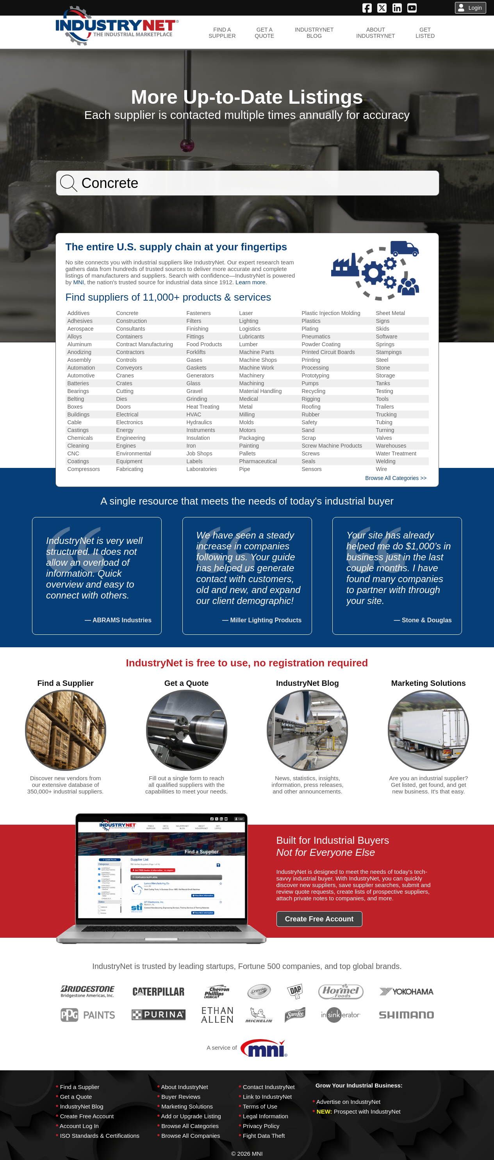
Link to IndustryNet (267, 1096)
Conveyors (129, 368)
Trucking (386, 414)
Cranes (125, 375)
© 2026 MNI (246, 1153)
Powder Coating (321, 344)
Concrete (127, 313)
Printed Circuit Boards (328, 352)
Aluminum (80, 344)
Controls (126, 360)
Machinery (252, 375)
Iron (191, 446)
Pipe (244, 469)
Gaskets (197, 368)
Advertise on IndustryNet (348, 1101)
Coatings (78, 461)
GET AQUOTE (264, 33)
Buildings (79, 414)
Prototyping (316, 375)
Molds (246, 422)
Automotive (81, 375)
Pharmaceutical (258, 461)
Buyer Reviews (180, 1096)
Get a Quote (76, 1096)
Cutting (125, 391)
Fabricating (129, 469)
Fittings (195, 336)
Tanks (383, 383)
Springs (385, 344)
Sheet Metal (390, 313)
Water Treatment (396, 453)
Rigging (311, 399)
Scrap (309, 438)
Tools (382, 399)
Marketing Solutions (187, 1106)
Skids (382, 329)
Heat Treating (203, 407)
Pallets (247, 453)
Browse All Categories (190, 1126)
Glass (194, 383)
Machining (251, 383)
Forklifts (196, 352)
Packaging (252, 438)
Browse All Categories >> (395, 478)
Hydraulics (199, 422)
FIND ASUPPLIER (222, 33)
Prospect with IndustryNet (367, 1111)
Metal (246, 407)
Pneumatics (316, 336)
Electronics (129, 422)
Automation (81, 368)
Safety (309, 422)
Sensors (312, 469)
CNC (73, 453)
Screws (311, 453)
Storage (385, 375)
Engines (126, 446)
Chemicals (80, 438)
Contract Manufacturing (144, 344)
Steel (382, 360)
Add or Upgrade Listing (191, 1116)
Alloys (75, 336)
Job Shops (199, 453)
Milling (247, 414)
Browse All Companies (190, 1135)
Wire (381, 469)
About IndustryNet (184, 1087)
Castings (78, 430)
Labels (195, 461)
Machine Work (256, 368)
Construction (131, 321)
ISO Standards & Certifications (99, 1135)
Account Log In (79, 1126)
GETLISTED (425, 33)
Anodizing (80, 352)
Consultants (130, 329)
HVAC (194, 414)
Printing (311, 360)
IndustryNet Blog (81, 1106)
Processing (315, 368)
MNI (78, 282)
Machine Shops (258, 360)
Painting (249, 446)
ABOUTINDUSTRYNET (375, 33)
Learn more (250, 282)
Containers (129, 336)
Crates (124, 383)
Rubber (311, 414)
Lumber (248, 344)
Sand (308, 430)
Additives (79, 313)
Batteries (78, 383)
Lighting (249, 321)
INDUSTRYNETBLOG (314, 33)
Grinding (197, 399)
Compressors (84, 469)
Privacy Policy (261, 1126)
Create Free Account (87, 1116)
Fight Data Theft (264, 1135)
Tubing (384, 422)
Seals (309, 461)
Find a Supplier (80, 1087)
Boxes (75, 407)
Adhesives (80, 321)
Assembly (79, 360)
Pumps (310, 383)
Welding (386, 461)
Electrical (127, 414)
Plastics (311, 321)
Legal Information (265, 1116)
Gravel (195, 391)
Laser (246, 313)
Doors (123, 407)
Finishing (198, 329)
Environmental (134, 453)
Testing (384, 391)
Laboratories (202, 469)
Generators (200, 375)
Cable (75, 422)
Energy (125, 430)
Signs (383, 321)
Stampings (389, 352)
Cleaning (78, 446)
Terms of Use (260, 1106)
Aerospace (81, 329)
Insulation (198, 438)
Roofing (311, 407)
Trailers (385, 407)
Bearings (78, 391)
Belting (76, 399)
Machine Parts (256, 352)
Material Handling (260, 391)
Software (387, 336)
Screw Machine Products (332, 446)
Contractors (130, 352)
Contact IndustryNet (269, 1087)
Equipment (129, 461)
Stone (383, 368)
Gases (194, 360)
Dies (121, 399)
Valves (384, 438)
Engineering (131, 438)
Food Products (204, 344)
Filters (194, 321)
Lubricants (252, 336)
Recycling (314, 391)
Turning (385, 430)
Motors (247, 430)
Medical (248, 399)
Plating (310, 329)
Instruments (201, 430)
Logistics (249, 329)
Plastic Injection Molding (331, 313)
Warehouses (391, 446)
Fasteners (199, 313)
